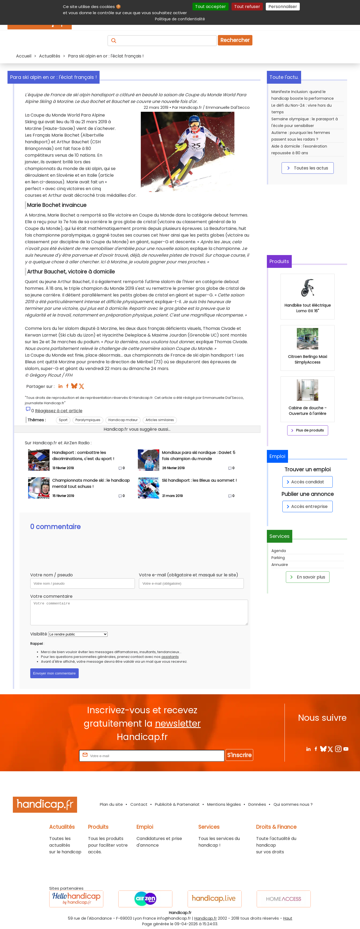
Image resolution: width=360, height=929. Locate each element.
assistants (170, 656)
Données (257, 804)
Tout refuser (247, 6)
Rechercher (235, 40)
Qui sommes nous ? (293, 804)
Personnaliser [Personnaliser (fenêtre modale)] (282, 6)
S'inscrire (239, 755)
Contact (138, 804)
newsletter (178, 723)
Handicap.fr (205, 918)
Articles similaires (160, 420)
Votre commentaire (51, 596)
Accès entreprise (306, 506)
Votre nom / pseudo (51, 575)
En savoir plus (306, 577)
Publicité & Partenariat (177, 804)
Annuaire (279, 564)
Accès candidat (304, 482)
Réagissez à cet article (58, 411)
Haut (287, 918)
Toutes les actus (306, 168)
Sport (63, 420)
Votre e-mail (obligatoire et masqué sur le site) (188, 575)
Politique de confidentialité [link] (180, 19)
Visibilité (38, 634)
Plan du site (111, 804)
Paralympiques (87, 420)
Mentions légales (224, 804)
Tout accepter (210, 6)
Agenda (278, 550)
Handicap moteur (123, 420)
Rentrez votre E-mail (56, 756)
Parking (278, 557)
